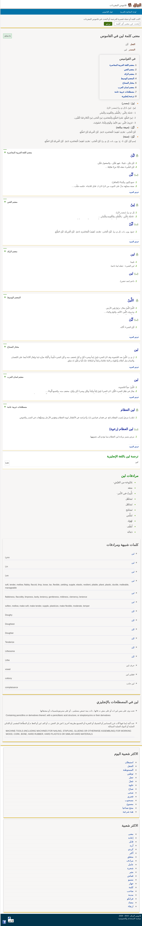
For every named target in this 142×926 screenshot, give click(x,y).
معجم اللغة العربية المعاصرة (121, 65)
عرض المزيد (133, 192)
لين (132, 554)
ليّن (132, 611)
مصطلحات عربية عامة (124, 92)
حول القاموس (107, 12)
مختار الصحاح (128, 83)
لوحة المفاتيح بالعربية (128, 12)
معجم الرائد (129, 74)
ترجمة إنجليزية (127, 96)
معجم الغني (129, 69)
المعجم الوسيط (127, 78)
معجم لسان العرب (126, 87)
